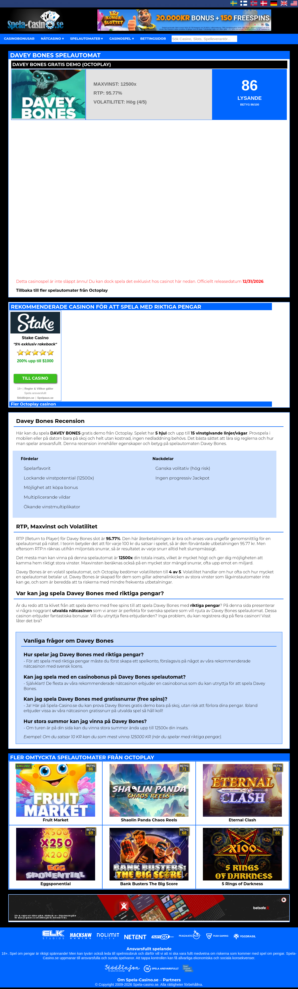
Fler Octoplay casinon (33, 404)
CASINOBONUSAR (19, 38)
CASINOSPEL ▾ (121, 38)
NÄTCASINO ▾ (52, 38)
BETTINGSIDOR (153, 38)
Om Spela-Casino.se (137, 980)
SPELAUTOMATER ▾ (86, 38)
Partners (172, 980)
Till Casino (35, 378)
